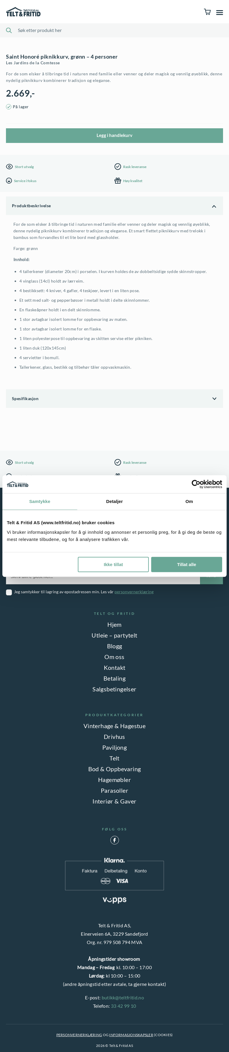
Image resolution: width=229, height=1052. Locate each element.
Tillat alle (186, 564)
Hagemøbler (114, 779)
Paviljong (114, 747)
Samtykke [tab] (39, 501)
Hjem (114, 624)
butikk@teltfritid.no (123, 997)
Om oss (114, 656)
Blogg (114, 646)
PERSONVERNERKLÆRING (79, 1035)
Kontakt (115, 667)
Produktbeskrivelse (31, 205)
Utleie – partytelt (114, 635)
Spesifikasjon (25, 398)
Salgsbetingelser (114, 689)
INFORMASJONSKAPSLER (131, 1035)
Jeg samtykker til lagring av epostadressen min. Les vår (84, 591)
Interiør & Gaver (114, 801)
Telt (114, 758)
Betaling (114, 678)
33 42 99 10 (123, 1006)
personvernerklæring (134, 591)
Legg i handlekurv (114, 135)
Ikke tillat (113, 564)
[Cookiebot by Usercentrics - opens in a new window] (196, 484)
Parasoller (114, 790)
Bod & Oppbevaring (114, 768)
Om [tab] (189, 501)
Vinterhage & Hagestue (114, 725)
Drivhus (114, 736)
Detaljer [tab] (114, 501)
